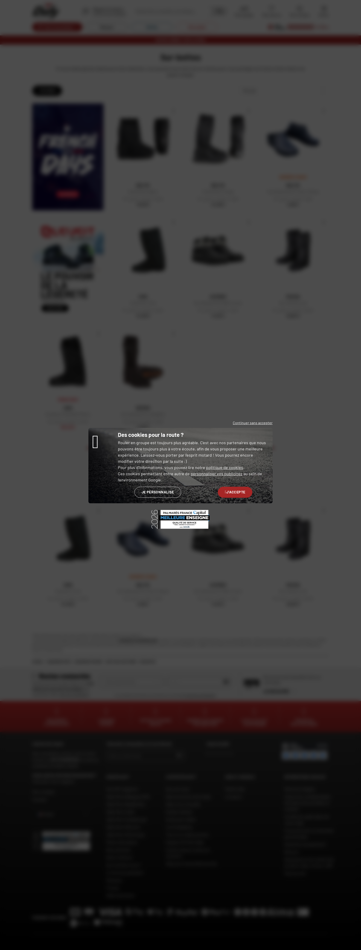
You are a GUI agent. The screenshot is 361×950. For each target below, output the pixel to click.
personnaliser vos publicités (216, 473)
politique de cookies (224, 467)
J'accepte (235, 492)
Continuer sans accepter (253, 423)
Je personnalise (158, 492)
